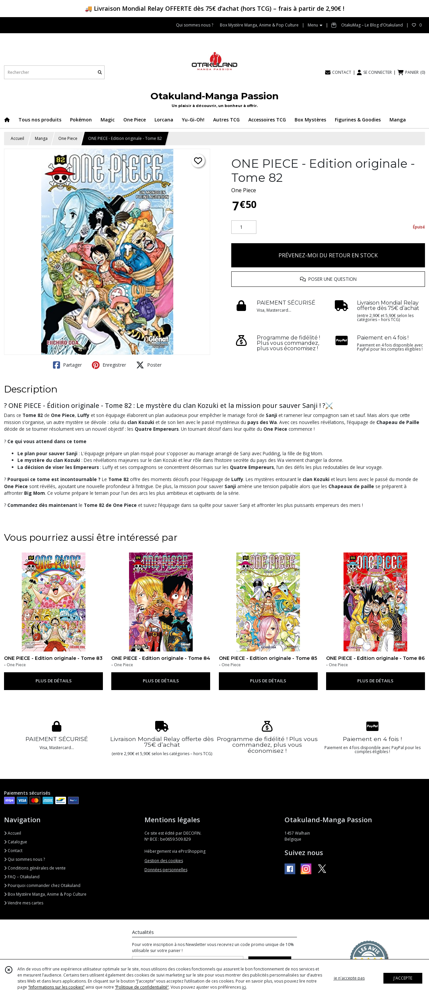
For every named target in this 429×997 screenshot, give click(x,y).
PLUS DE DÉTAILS (54, 681)
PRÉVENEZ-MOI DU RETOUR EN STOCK (328, 255)
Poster (149, 365)
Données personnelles (165, 870)
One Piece (67, 138)
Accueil (17, 138)
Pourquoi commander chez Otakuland (42, 885)
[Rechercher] (100, 72)
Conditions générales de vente (35, 868)
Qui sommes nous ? (24, 859)
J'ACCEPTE (402, 978)
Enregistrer (109, 365)
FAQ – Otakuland (22, 877)
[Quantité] (243, 227)
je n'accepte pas (349, 978)
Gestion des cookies (163, 860)
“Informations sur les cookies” (56, 987)
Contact (13, 850)
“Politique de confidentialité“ (142, 987)
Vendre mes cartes (23, 903)
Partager (67, 365)
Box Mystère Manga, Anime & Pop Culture (45, 894)
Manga (41, 138)
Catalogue (15, 842)
